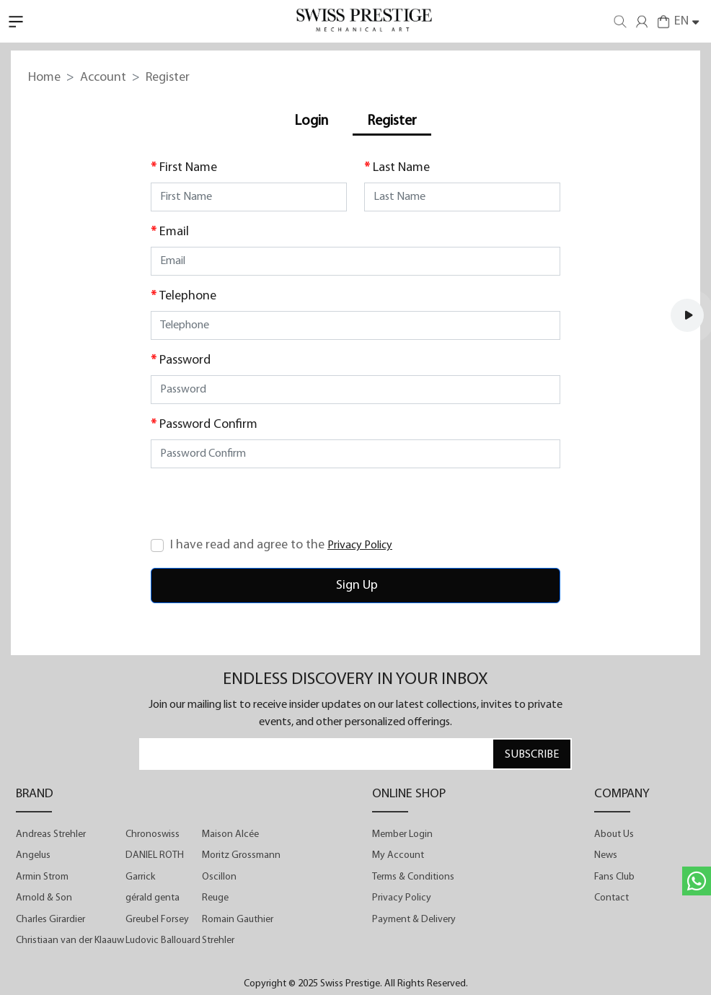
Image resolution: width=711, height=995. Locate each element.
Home (44, 77)
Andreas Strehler (51, 834)
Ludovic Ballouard (162, 940)
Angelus (33, 855)
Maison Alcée (230, 834)
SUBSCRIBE (532, 755)
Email (174, 232)
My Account (398, 855)
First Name (188, 168)
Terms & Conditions (413, 877)
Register (392, 121)
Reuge (215, 898)
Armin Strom (42, 877)
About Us (614, 834)
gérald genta (152, 898)
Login (311, 121)
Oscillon (219, 877)
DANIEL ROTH (154, 855)
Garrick (140, 877)
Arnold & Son (44, 898)
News (605, 855)
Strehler (218, 940)
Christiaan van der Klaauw (70, 940)
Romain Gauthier (237, 919)
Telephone (187, 296)
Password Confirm (208, 424)
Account (103, 77)
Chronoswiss (152, 834)
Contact (611, 898)
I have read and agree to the (281, 545)
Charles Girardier (50, 919)
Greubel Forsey (157, 919)
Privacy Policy (401, 898)
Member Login (402, 834)
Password (185, 360)
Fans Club (614, 877)
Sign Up (355, 585)
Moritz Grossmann (241, 855)
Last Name (401, 168)
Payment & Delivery (414, 919)
